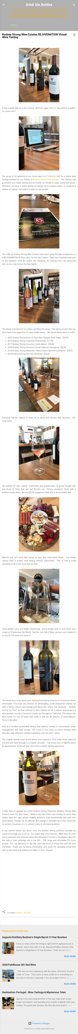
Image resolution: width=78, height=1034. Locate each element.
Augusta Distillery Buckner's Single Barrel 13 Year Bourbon (34, 937)
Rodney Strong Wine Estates (46, 179)
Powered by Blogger (39, 1023)
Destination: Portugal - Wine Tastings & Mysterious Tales (34, 992)
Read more (70, 956)
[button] (74, 35)
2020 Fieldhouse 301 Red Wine (19, 964)
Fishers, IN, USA (23, 912)
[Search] (74, 5)
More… (14, 25)
